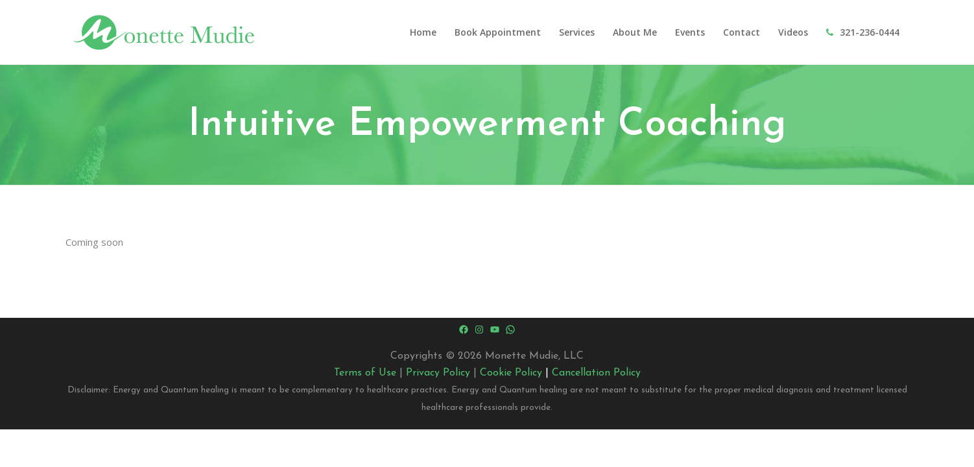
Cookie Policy (511, 373)
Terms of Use (365, 373)
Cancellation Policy (596, 373)
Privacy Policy (438, 373)
